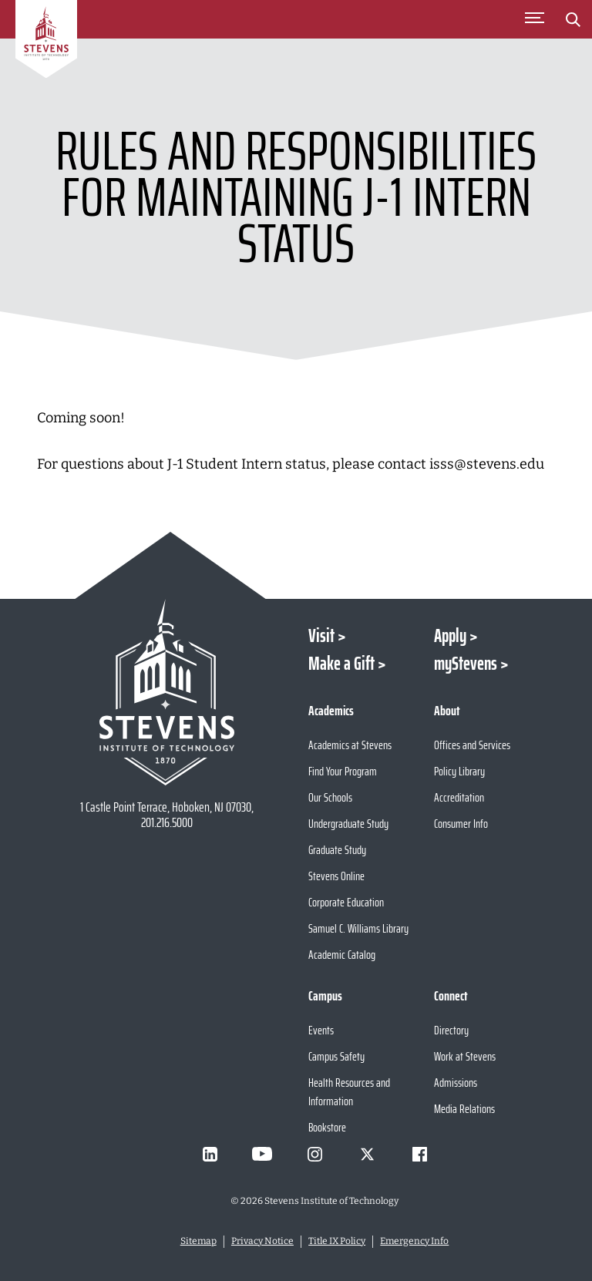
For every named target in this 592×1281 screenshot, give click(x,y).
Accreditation (459, 797)
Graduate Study (337, 849)
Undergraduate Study (348, 823)
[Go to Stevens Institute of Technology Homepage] (166, 692)
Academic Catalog (341, 954)
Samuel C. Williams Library (358, 928)
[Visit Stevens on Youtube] (262, 1154)
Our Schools (330, 797)
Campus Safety (336, 1056)
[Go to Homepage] (46, 41)
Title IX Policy (336, 1241)
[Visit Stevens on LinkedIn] (210, 1154)
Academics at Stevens (350, 745)
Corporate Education (346, 902)
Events (321, 1030)
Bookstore (327, 1127)
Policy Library (459, 771)
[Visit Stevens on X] (367, 1154)
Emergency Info (414, 1241)
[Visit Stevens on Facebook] (419, 1154)
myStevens (465, 663)
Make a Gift (341, 663)
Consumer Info (461, 823)
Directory (451, 1030)
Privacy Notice (262, 1241)
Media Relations (464, 1108)
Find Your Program (342, 771)
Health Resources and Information (349, 1092)
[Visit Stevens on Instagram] (314, 1154)
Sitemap (198, 1241)
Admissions (455, 1082)
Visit (321, 636)
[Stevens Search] (572, 19)
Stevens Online (336, 876)
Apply (450, 636)
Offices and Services (472, 745)
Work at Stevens (465, 1056)
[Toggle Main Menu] (534, 19)
